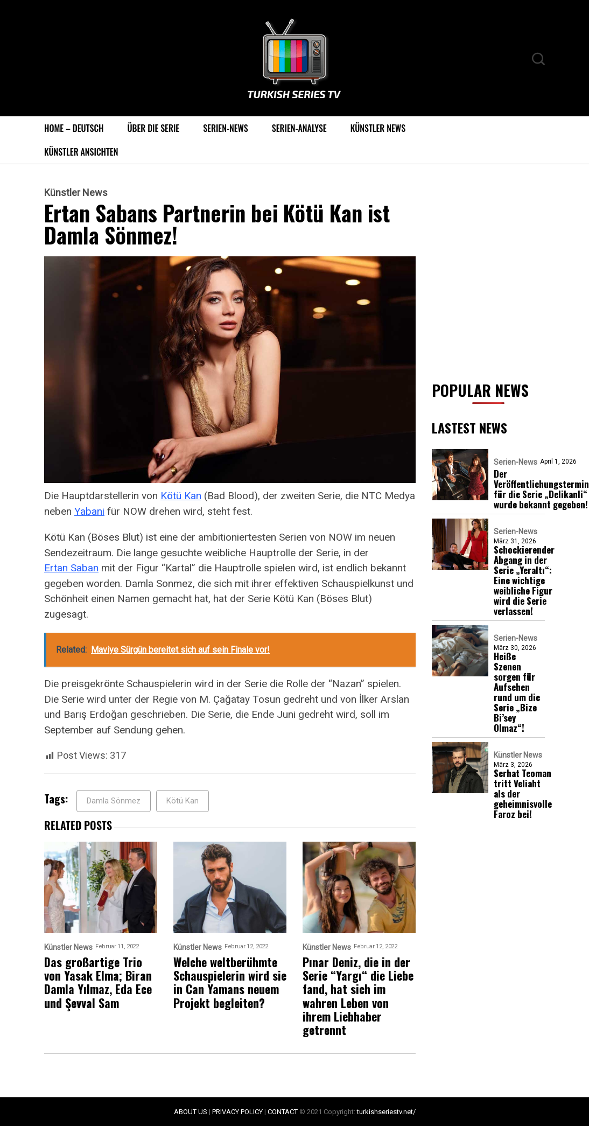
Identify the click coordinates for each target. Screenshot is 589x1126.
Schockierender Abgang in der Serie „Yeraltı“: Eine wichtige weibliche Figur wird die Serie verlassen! (524, 580)
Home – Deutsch (73, 128)
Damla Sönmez (114, 801)
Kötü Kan (180, 495)
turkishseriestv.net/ (386, 1111)
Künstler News (377, 128)
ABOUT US (190, 1111)
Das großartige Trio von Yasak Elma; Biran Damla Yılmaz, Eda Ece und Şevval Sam (98, 982)
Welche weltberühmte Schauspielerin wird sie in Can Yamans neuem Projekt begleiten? (229, 982)
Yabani (89, 511)
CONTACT (283, 1111)
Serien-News (225, 128)
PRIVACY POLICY (237, 1111)
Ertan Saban (71, 568)
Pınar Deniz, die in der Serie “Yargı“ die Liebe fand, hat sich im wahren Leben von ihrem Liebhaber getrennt (358, 996)
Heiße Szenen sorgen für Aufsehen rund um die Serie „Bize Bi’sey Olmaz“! (517, 692)
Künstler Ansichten (81, 151)
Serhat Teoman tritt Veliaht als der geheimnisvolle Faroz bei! (523, 793)
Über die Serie (153, 128)
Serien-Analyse (299, 128)
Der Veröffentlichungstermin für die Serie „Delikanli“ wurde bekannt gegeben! (541, 488)
